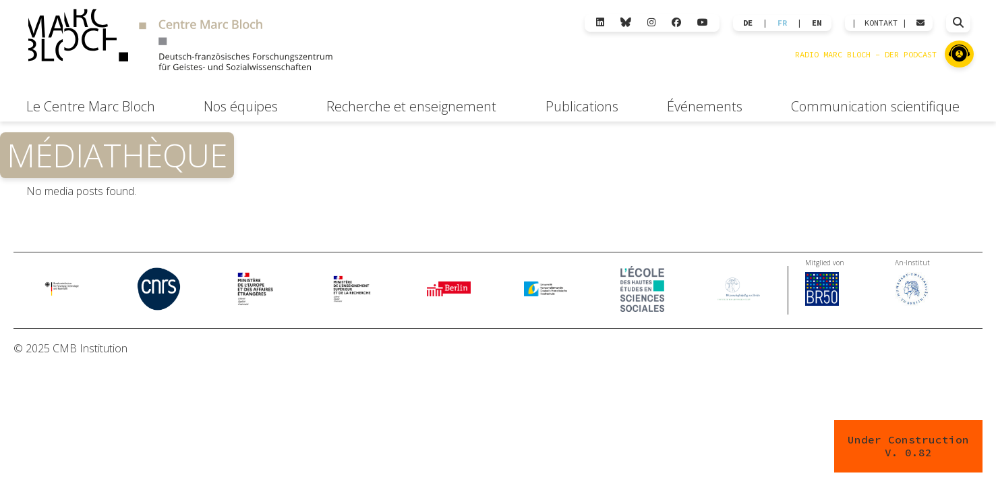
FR (782, 23)
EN (816, 23)
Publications (582, 106)
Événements (704, 106)
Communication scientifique (875, 106)
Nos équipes (241, 106)
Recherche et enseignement (411, 106)
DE (748, 23)
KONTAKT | (886, 23)
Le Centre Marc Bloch (90, 106)
